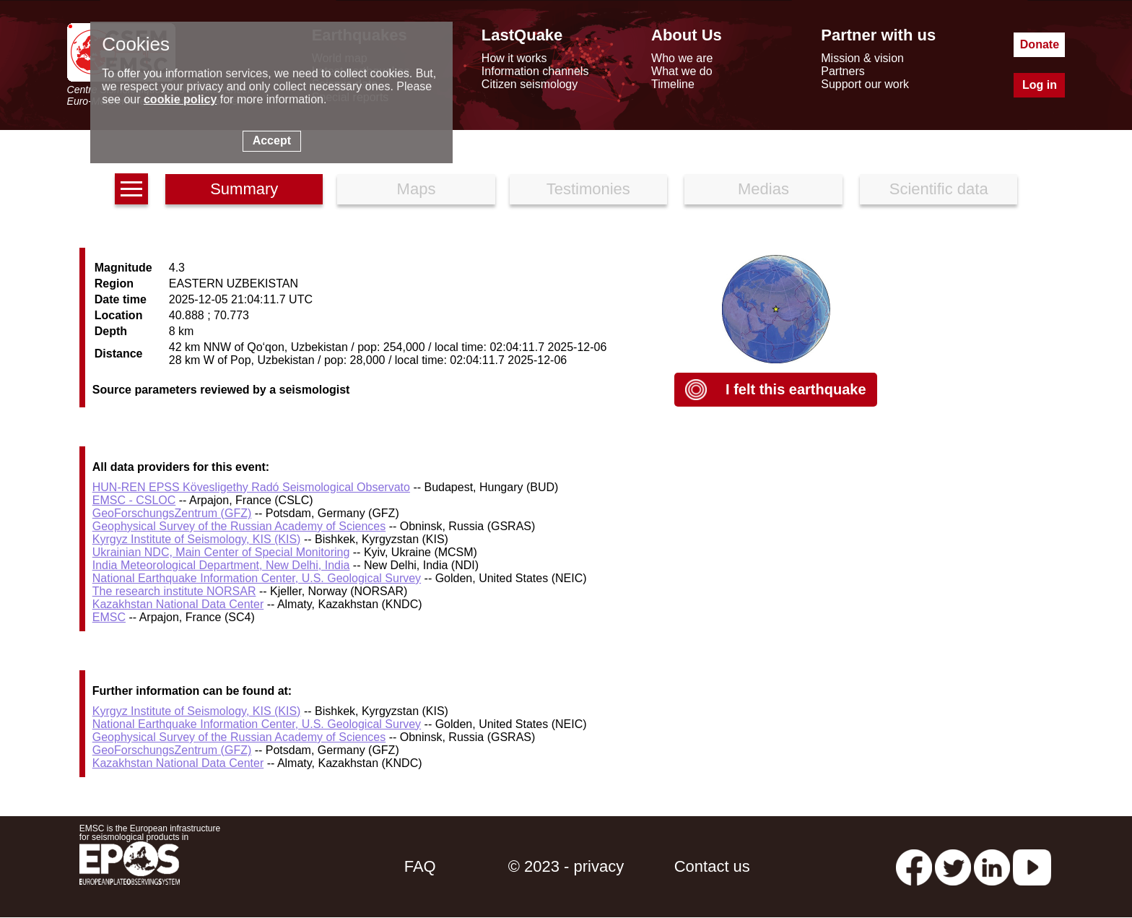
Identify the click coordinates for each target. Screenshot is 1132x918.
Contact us (712, 866)
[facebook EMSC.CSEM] (914, 866)
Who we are (682, 58)
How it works (514, 58)
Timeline (673, 84)
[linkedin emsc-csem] (992, 866)
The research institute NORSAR (174, 591)
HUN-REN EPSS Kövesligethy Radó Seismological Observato (251, 487)
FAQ (420, 866)
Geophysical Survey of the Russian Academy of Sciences (239, 526)
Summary (244, 189)
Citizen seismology (530, 84)
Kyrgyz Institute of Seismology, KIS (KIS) (196, 539)
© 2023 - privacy (566, 866)
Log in (1039, 85)
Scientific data (938, 189)
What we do (681, 71)
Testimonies (588, 189)
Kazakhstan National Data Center (178, 604)
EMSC (109, 617)
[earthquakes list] (131, 188)
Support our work (865, 84)
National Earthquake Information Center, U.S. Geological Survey (256, 578)
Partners (842, 71)
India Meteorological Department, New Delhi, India (221, 565)
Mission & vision (862, 58)
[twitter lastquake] (953, 866)
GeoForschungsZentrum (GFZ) (172, 513)
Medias (763, 189)
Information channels (535, 71)
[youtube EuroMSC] (1032, 866)
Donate (1039, 44)
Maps (416, 189)
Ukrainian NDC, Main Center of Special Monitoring (221, 552)
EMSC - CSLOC (134, 500)
